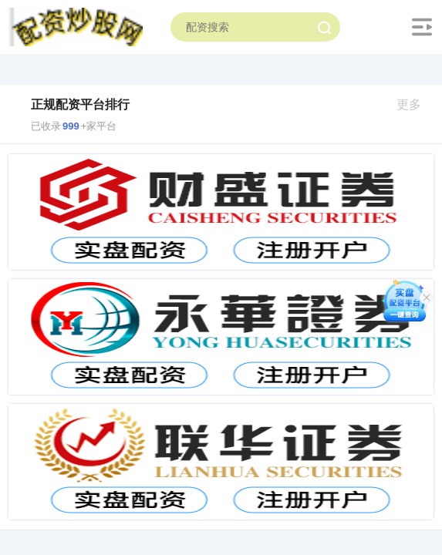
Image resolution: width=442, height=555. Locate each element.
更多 (415, 104)
